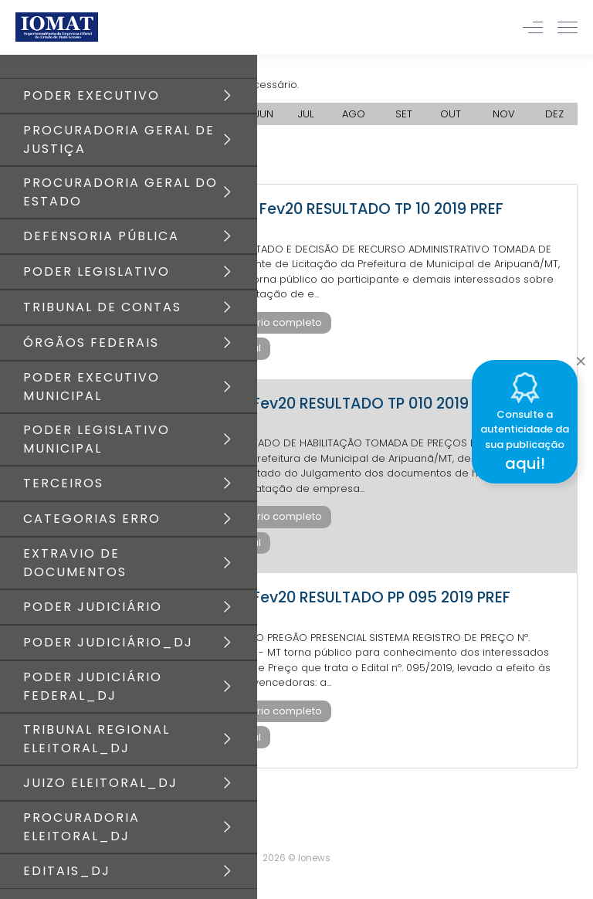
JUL (305, 114)
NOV (504, 114)
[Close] (580, 357)
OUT (450, 114)
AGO (353, 114)
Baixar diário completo (263, 322)
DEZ (554, 114)
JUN (264, 114)
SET (403, 114)
